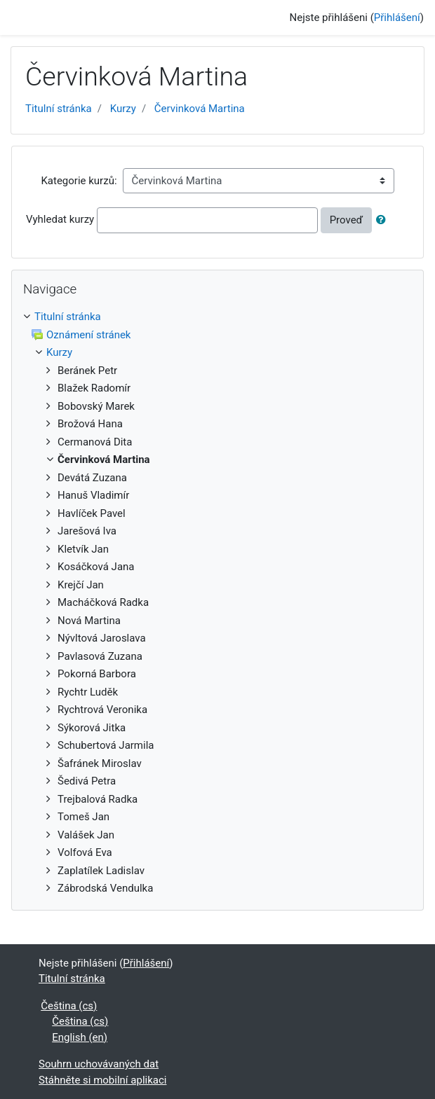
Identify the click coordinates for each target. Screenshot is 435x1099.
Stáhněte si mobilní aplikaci (102, 1080)
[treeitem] (217, 317)
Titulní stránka (58, 108)
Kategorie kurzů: (78, 180)
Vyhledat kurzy (60, 219)
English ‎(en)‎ (79, 1037)
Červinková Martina (199, 108)
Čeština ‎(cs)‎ (69, 1006)
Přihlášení (397, 17)
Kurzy (123, 108)
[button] (384, 220)
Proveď (346, 220)
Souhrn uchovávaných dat (99, 1064)
